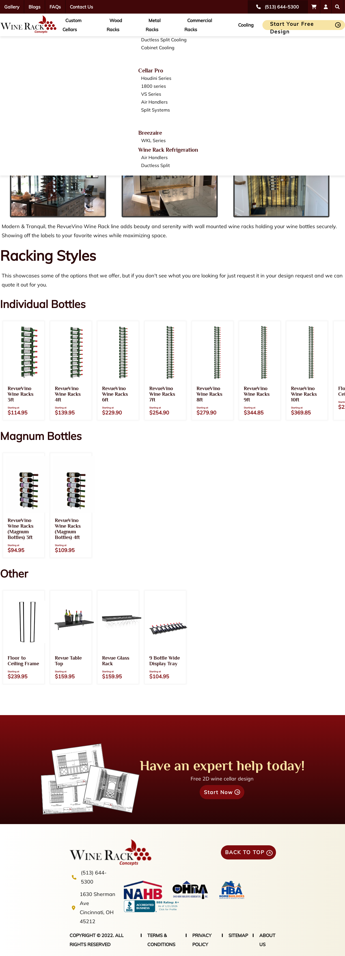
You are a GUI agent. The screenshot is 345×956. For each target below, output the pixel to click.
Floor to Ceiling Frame (23, 660)
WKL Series (153, 140)
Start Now (218, 792)
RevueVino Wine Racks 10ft (304, 394)
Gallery (12, 7)
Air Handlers (154, 102)
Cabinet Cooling (157, 47)
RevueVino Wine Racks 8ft (209, 394)
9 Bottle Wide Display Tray (164, 660)
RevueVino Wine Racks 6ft (115, 394)
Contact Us (81, 7)
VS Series (151, 94)
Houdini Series (156, 78)
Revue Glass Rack (115, 660)
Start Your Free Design (292, 25)
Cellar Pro (150, 70)
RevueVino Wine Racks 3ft (20, 394)
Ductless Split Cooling (164, 39)
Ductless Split (155, 165)
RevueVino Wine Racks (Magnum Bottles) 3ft (20, 528)
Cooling (246, 25)
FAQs (55, 7)
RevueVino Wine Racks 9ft (256, 394)
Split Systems (155, 110)
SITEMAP (238, 935)
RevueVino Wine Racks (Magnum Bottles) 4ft (68, 528)
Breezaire (150, 133)
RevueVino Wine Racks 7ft (162, 394)
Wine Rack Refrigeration (168, 150)
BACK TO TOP (245, 852)
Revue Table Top (68, 660)
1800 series (153, 86)
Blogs (34, 7)
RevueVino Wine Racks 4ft (68, 394)
